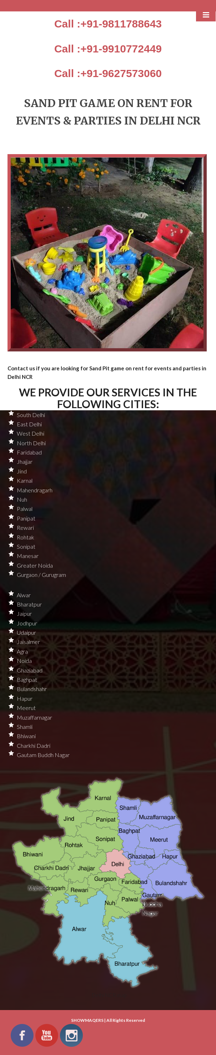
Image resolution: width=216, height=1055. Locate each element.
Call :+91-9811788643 (108, 24)
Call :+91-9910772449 (108, 49)
